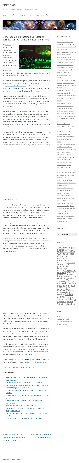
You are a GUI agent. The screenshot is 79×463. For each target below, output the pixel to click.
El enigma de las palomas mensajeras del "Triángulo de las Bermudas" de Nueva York (14, 437)
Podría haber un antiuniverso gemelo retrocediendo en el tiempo (66, 98)
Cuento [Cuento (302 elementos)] (61, 253)
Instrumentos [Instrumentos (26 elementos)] (68, 274)
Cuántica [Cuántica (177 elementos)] (62, 256)
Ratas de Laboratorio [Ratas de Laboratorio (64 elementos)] (65, 291)
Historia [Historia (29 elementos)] (60, 274)
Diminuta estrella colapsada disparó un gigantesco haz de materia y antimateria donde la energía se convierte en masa (66, 116)
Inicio (4, 15)
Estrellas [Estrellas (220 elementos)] (62, 262)
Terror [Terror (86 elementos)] (70, 301)
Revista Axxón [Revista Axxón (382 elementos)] (65, 295)
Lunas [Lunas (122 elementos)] (60, 276)
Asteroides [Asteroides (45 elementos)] (72, 250)
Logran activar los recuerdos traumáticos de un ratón (24, 418)
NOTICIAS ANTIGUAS (26, 15)
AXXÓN (13, 15)
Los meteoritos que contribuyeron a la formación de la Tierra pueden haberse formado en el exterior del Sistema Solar (66, 172)
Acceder (59, 316)
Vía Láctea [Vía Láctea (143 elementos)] (62, 303)
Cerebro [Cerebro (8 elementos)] (65, 252)
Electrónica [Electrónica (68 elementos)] (62, 258)
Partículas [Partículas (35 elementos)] (61, 283)
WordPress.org (62, 324)
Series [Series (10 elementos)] (67, 297)
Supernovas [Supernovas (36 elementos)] (61, 302)
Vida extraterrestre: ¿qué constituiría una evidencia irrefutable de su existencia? (66, 44)
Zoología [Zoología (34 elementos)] (71, 304)
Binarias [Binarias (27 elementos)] (60, 252)
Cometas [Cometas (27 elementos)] (72, 252)
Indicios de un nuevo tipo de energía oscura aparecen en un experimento (66, 182)
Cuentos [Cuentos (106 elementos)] (70, 253)
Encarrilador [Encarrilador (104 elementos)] (63, 260)
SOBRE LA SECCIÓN (42, 15)
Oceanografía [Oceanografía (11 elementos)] (61, 281)
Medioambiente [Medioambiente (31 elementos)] (70, 276)
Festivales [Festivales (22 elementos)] (60, 270)
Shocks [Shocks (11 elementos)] (71, 297)
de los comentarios (64, 322)
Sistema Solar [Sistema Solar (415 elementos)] (65, 299)
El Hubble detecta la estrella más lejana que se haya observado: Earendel (66, 90)
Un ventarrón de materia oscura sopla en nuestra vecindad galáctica (65, 190)
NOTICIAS (9, 5)
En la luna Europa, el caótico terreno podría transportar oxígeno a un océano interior (66, 82)
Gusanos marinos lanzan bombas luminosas (21, 406)
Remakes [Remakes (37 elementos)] (60, 294)
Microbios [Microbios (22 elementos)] (70, 278)
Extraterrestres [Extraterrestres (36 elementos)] (63, 268)
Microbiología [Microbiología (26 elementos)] (62, 278)
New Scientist (11, 367)
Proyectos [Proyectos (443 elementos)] (63, 289)
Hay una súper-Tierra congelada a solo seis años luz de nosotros (66, 198)
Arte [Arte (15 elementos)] (66, 250)
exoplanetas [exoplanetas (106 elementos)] (63, 266)
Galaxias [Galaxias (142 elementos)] (61, 272)
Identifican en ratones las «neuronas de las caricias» (24, 383)
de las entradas (63, 319)
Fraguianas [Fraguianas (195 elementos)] (70, 270)
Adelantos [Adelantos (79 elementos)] (62, 247)
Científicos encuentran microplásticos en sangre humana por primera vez (65, 105)
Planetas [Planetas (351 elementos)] (70, 285)
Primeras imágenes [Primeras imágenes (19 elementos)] (63, 288)
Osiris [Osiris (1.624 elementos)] (70, 280)
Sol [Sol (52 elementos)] (75, 299)
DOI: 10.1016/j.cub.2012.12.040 (37, 362)
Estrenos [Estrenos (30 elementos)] (68, 264)
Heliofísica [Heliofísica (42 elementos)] (71, 272)
